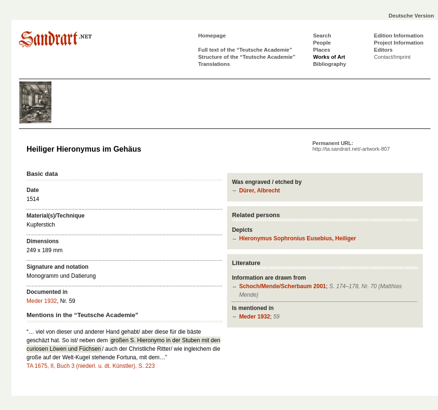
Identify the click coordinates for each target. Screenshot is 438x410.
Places (321, 50)
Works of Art (329, 57)
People (321, 43)
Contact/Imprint (392, 57)
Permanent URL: (351, 146)
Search (322, 35)
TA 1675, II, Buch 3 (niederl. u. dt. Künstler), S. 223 (91, 366)
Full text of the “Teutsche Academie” (245, 50)
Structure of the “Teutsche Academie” (246, 57)
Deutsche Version (411, 15)
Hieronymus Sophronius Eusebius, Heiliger (297, 238)
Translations (214, 64)
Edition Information (398, 35)
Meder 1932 (254, 316)
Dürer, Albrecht (259, 190)
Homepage (212, 35)
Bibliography (329, 64)
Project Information (398, 43)
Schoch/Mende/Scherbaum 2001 (282, 286)
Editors (383, 50)
